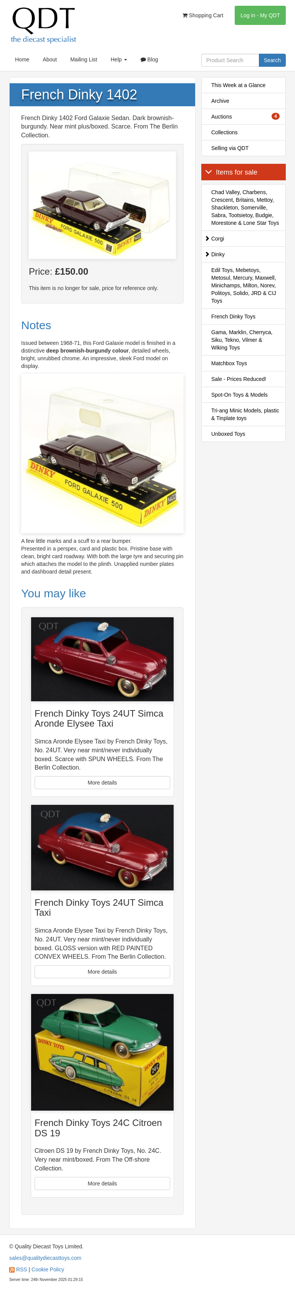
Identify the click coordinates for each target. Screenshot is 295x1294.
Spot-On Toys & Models (239, 395)
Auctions (245, 116)
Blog (149, 59)
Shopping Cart (202, 15)
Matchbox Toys (229, 363)
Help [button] (119, 59)
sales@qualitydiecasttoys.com (45, 1258)
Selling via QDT (230, 148)
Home (22, 59)
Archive (220, 101)
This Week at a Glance (238, 85)
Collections (224, 132)
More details (102, 783)
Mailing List (83, 59)
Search (272, 60)
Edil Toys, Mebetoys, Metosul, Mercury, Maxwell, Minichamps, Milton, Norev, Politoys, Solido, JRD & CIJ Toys (243, 285)
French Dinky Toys (233, 316)
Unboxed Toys (228, 434)
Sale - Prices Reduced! (238, 379)
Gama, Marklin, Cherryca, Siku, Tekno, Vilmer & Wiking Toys (241, 340)
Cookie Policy (47, 1269)
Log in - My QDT (260, 15)
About (50, 59)
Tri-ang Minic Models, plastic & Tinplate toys (245, 414)
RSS (21, 1269)
